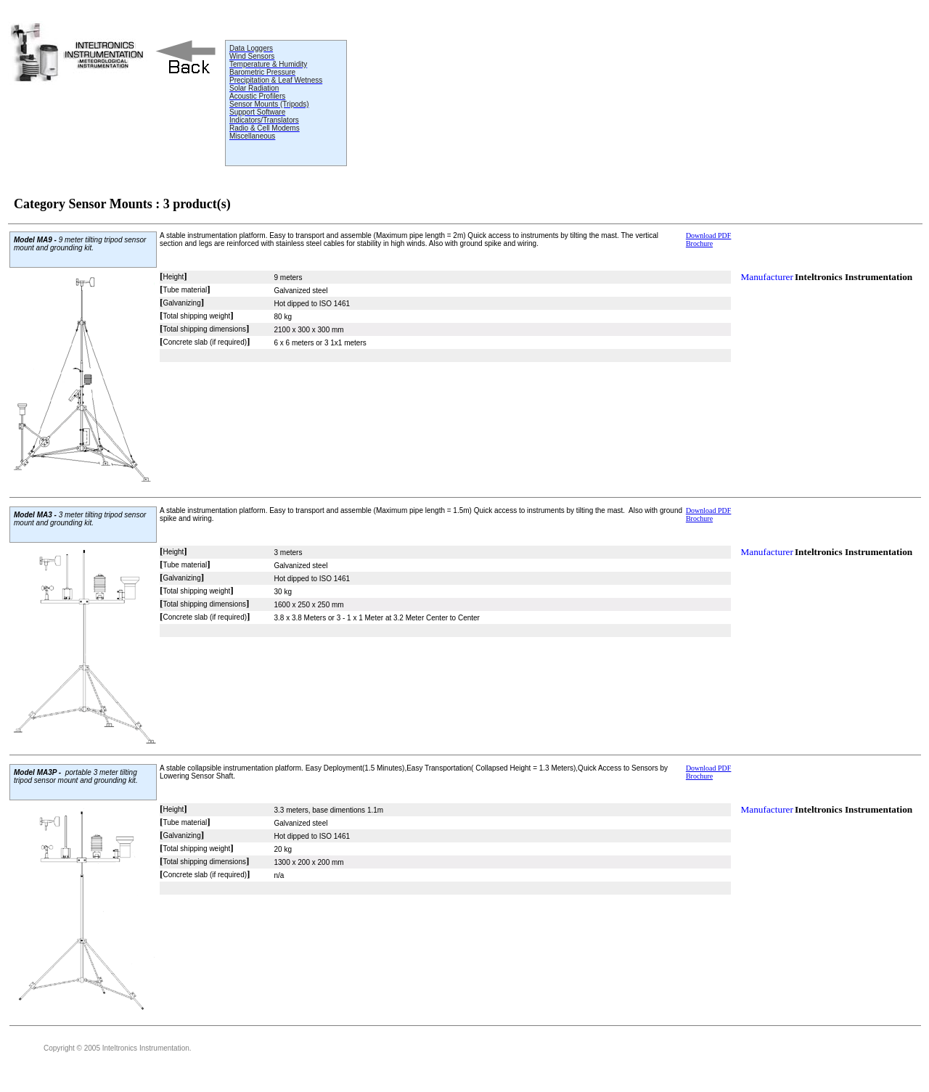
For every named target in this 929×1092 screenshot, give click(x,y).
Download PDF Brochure (709, 239)
